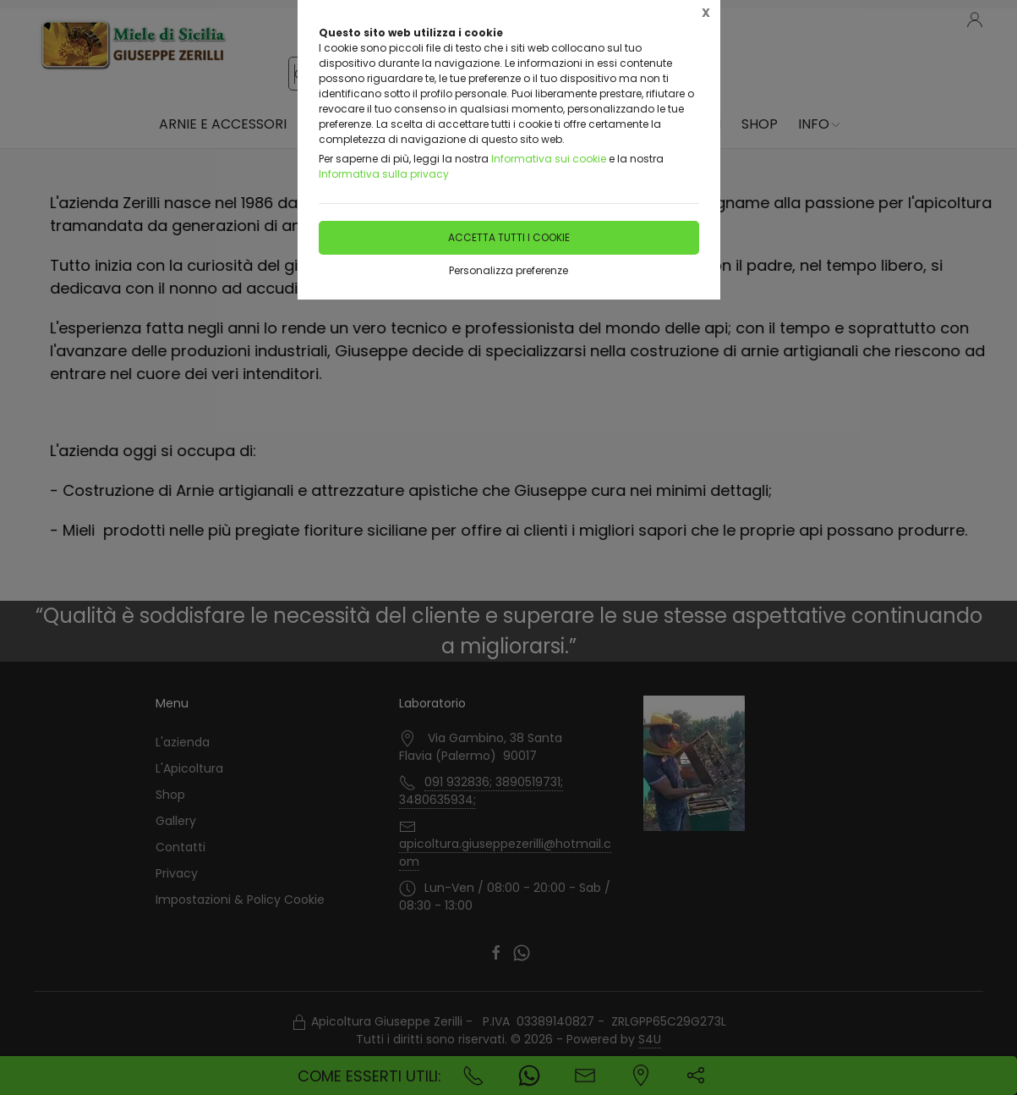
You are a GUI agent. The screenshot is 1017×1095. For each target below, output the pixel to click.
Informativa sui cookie (548, 158)
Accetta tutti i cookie (509, 237)
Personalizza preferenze (508, 270)
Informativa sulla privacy (384, 174)
